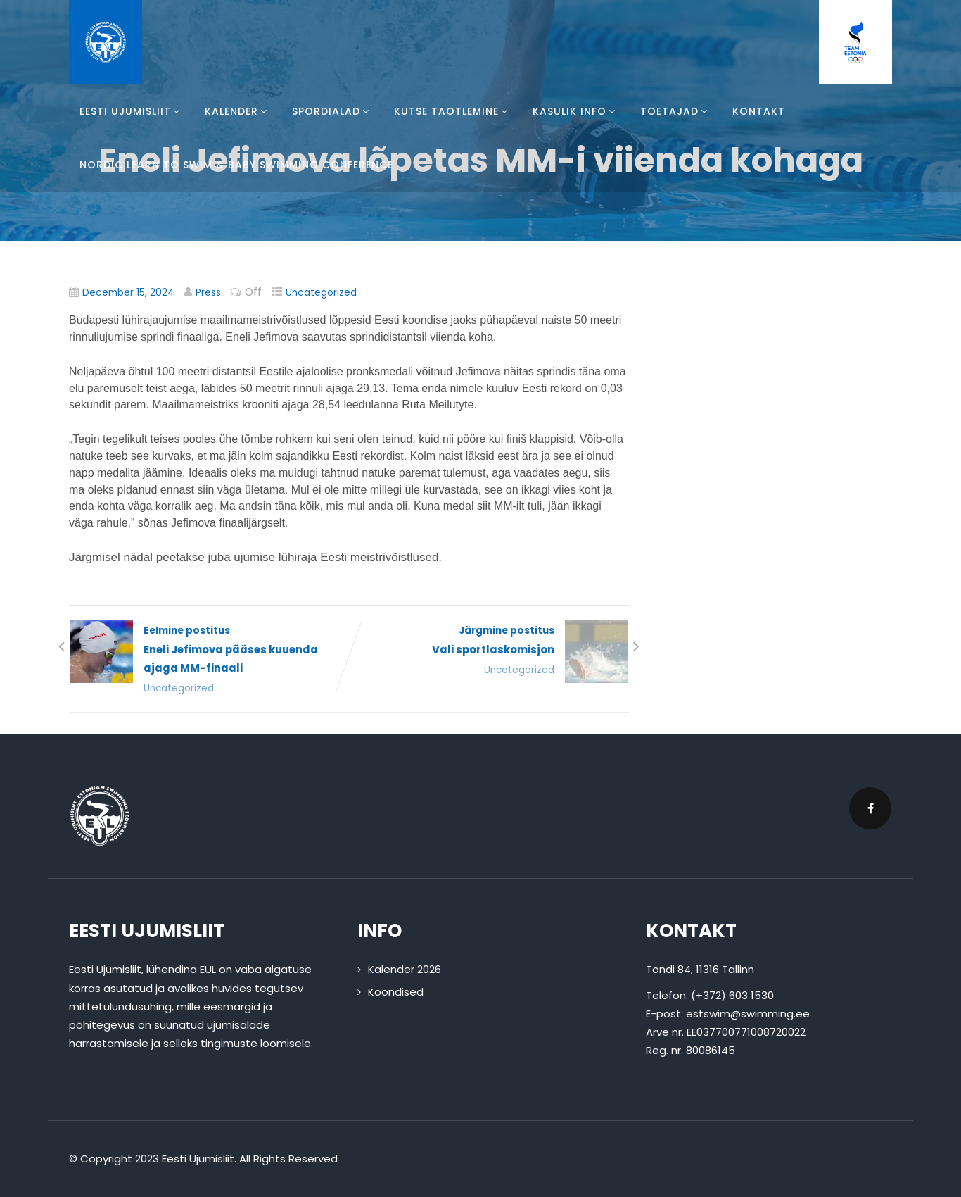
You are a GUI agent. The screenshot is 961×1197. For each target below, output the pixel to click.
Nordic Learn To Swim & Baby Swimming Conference (236, 165)
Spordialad (332, 111)
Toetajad (675, 111)
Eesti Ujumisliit (131, 111)
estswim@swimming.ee (748, 1013)
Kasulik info (576, 111)
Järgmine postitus (489, 641)
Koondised (396, 991)
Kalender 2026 (404, 970)
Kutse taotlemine (452, 111)
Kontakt (758, 111)
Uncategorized (321, 292)
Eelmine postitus (209, 650)
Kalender (238, 111)
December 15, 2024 (128, 292)
